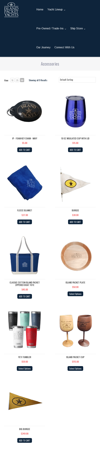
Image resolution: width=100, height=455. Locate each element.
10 (12, 80)
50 (22, 80)
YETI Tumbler (24, 357)
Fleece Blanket (24, 210)
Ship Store (76, 28)
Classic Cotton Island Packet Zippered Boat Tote (25, 284)
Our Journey (43, 47)
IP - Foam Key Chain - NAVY (24, 138)
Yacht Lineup (55, 9)
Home (39, 9)
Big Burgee (24, 429)
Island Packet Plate (75, 282)
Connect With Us (64, 47)
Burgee (75, 210)
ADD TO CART (24, 149)
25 (17, 80)
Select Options (75, 294)
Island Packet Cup (75, 357)
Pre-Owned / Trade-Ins (50, 28)
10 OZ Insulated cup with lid (75, 138)
